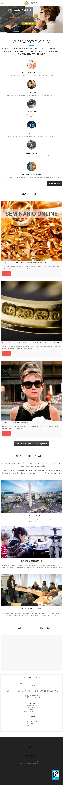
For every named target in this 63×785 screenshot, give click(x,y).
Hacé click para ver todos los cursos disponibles (31, 444)
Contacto (30, 757)
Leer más (6, 273)
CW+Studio (34, 767)
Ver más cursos (54, 183)
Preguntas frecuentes (30, 755)
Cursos (30, 753)
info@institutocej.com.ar (32, 712)
